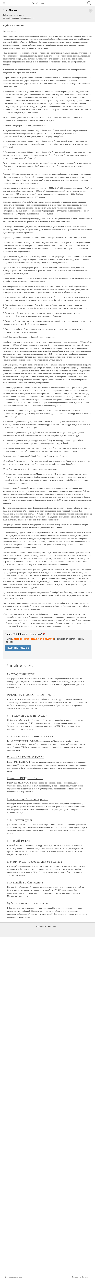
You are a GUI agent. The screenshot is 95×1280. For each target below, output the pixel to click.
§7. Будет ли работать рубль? (27, 715)
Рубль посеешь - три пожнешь (27, 903)
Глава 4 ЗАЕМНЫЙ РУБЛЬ (25, 757)
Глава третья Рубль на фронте (27, 799)
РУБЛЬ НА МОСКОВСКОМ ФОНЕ (31, 694)
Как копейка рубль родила (25, 882)
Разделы (52, 926)
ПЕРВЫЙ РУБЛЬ (19, 840)
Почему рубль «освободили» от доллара (34, 861)
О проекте (41, 926)
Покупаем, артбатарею (80, 1277)
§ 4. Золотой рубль (20, 819)
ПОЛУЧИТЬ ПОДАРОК (18, 648)
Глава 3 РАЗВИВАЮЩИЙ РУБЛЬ (30, 736)
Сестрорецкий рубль (21, 673)
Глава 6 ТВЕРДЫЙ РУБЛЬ (25, 778)
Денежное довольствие (13, 1277)
